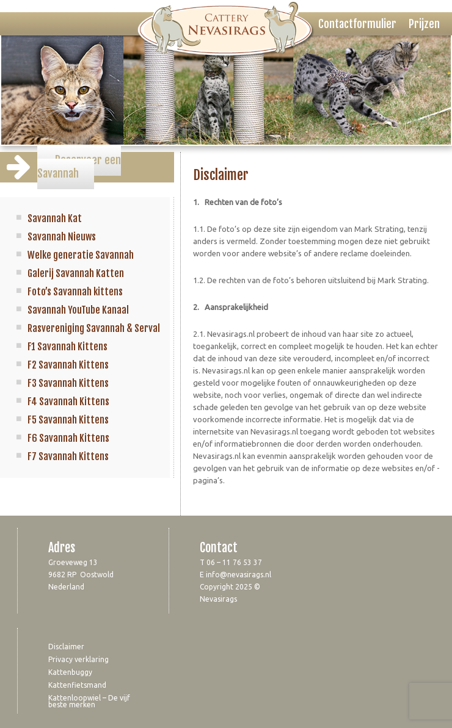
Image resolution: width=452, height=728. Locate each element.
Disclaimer (66, 647)
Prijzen (424, 23)
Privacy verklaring (78, 659)
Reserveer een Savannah (79, 166)
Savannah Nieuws (61, 237)
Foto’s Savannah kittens (75, 292)
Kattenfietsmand (77, 685)
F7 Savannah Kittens (68, 456)
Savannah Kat (54, 218)
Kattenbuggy (70, 672)
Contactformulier (357, 23)
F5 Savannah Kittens (68, 420)
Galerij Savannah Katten (75, 273)
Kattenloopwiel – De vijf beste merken (89, 701)
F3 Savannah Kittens (68, 383)
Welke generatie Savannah (80, 255)
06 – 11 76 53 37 (234, 562)
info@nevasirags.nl (238, 574)
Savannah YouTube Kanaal (78, 310)
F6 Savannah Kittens (68, 438)
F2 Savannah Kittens (68, 365)
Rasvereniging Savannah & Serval (93, 328)
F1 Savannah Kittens (67, 347)
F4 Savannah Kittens (68, 401)
